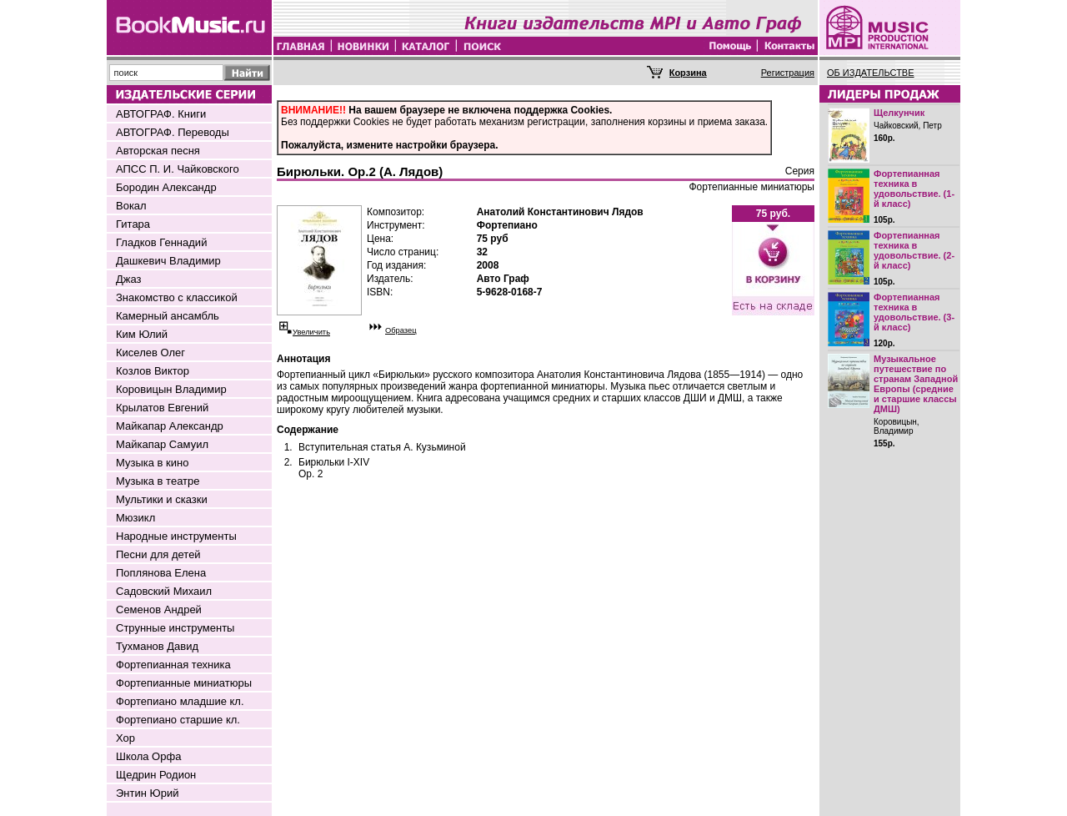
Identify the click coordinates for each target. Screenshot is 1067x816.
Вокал (131, 205)
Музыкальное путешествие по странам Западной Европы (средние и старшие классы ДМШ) (916, 384)
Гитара (133, 224)
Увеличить (311, 332)
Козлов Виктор (152, 371)
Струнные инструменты (175, 628)
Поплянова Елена (161, 573)
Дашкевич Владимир (168, 260)
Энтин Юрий (147, 793)
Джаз (129, 279)
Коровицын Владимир (171, 389)
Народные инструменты (176, 536)
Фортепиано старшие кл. (178, 719)
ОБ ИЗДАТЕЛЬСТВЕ (870, 73)
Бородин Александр (166, 187)
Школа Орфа (148, 756)
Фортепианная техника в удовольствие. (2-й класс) (914, 250)
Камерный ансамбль (167, 316)
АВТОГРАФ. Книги (161, 114)
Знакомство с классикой (177, 297)
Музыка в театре (158, 481)
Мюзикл (135, 517)
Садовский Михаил (164, 591)
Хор (125, 738)
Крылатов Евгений (162, 407)
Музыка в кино (152, 462)
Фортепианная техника (173, 664)
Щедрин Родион (156, 774)
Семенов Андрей (159, 609)
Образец (401, 330)
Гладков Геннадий (161, 242)
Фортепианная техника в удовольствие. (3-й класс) (914, 312)
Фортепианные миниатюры (184, 683)
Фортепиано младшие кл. (180, 701)
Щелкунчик (899, 113)
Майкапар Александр (169, 426)
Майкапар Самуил (162, 444)
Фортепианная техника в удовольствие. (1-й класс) (914, 189)
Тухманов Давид (157, 646)
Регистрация (787, 73)
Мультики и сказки (162, 499)
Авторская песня (158, 150)
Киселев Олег (150, 352)
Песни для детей (158, 554)
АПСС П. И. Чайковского (177, 169)
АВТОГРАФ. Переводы (172, 132)
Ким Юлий (142, 334)
